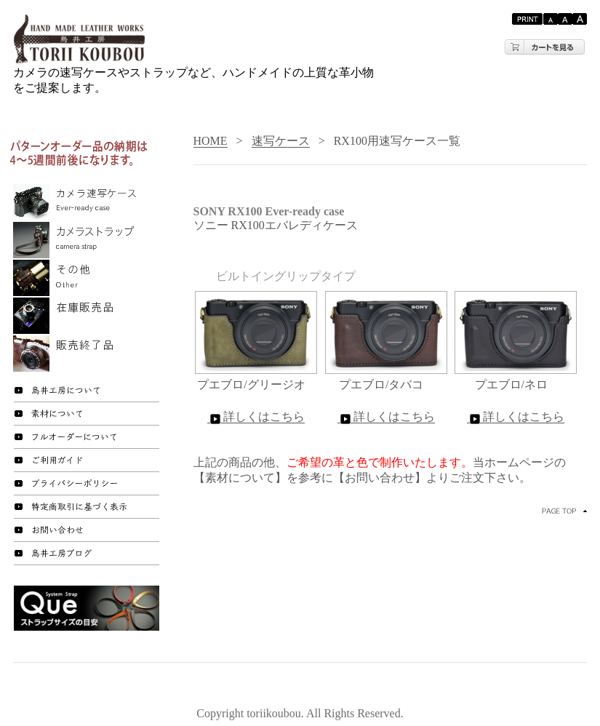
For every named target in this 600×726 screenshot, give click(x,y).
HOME (210, 141)
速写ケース (281, 141)
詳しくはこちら (256, 416)
